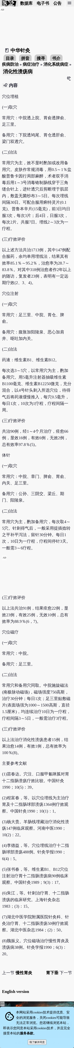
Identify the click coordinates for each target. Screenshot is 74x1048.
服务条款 (26, 1033)
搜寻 (41, 58)
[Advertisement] (37, 584)
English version (15, 991)
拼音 (25, 58)
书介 (56, 58)
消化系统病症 (55, 64)
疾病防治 (10, 64)
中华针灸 (20, 50)
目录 (10, 58)
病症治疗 (31, 64)
